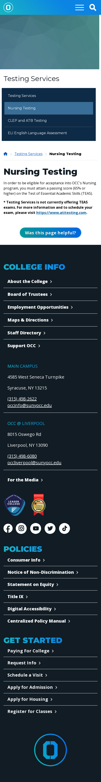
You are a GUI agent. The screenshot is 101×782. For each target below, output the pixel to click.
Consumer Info (23, 560)
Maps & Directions (28, 320)
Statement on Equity (30, 584)
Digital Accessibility (29, 609)
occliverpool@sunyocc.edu (34, 462)
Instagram (21, 528)
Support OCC (21, 346)
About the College (27, 281)
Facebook (7, 528)
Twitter (50, 528)
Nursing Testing (22, 108)
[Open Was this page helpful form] (50, 232)
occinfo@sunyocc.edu (29, 405)
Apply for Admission (30, 687)
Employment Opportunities (37, 307)
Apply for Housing (27, 699)
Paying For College (28, 651)
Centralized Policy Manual (36, 621)
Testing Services (22, 96)
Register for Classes (29, 711)
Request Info (21, 663)
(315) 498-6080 (22, 456)
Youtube (35, 528)
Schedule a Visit (25, 675)
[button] (93, 7)
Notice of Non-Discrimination (40, 572)
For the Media (22, 480)
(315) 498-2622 (22, 399)
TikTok (64, 528)
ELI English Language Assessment (37, 133)
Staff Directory (24, 333)
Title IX (15, 596)
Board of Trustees (27, 294)
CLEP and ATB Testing (27, 120)
